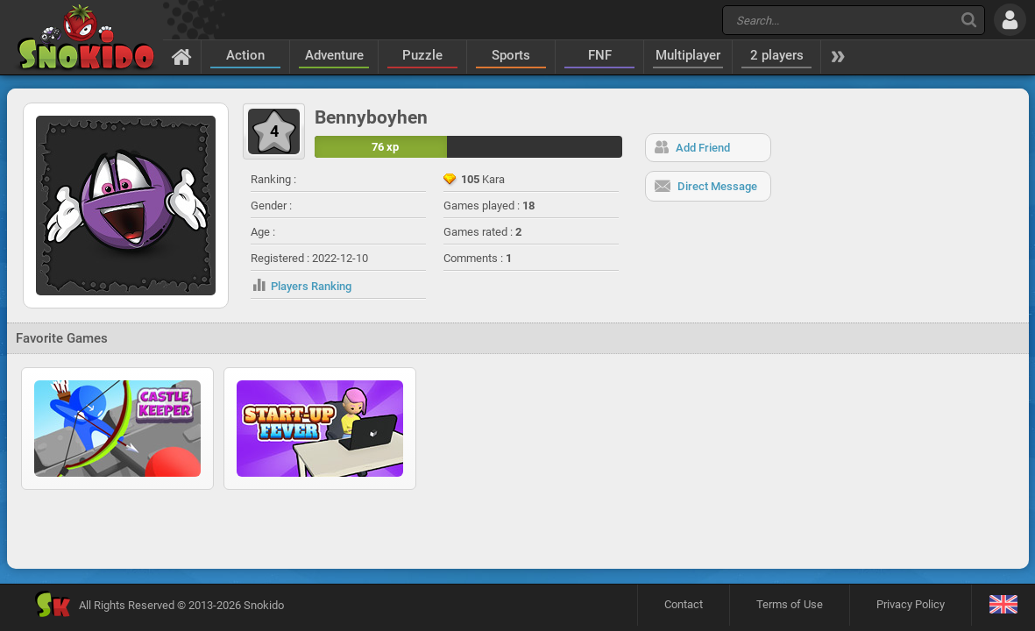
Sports (511, 55)
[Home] (182, 56)
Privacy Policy (910, 604)
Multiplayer (688, 55)
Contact (683, 604)
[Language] (1003, 605)
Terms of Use (789, 604)
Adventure (334, 55)
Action (245, 55)
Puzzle (422, 55)
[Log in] (1010, 20)
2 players (777, 55)
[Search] (968, 19)
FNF (600, 55)
